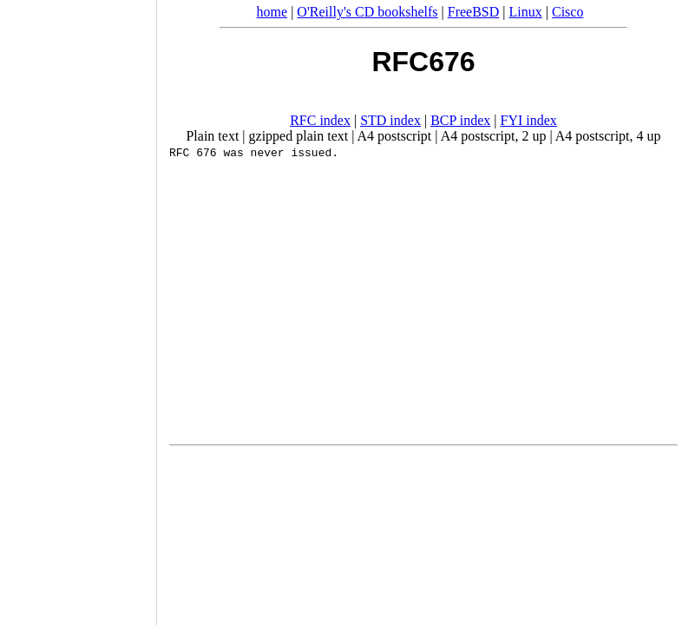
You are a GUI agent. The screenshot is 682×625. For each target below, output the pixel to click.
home (272, 11)
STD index (390, 120)
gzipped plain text (299, 135)
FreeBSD (474, 11)
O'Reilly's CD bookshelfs (367, 11)
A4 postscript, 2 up (494, 135)
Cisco (567, 11)
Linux (525, 11)
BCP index (460, 120)
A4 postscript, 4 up (608, 135)
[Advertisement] (78, 306)
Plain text (212, 135)
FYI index (529, 120)
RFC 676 (193, 152)
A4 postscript (394, 135)
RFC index (320, 120)
